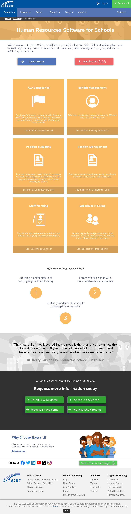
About (82, 12)
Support (55, 12)
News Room (69, 483)
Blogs (69, 12)
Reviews (25, 12)
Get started (121, 3)
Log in (102, 3)
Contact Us (112, 479)
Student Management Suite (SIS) (42, 479)
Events (39, 12)
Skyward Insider (115, 487)
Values (93, 483)
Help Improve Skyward (74, 494)
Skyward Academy (116, 494)
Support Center (114, 483)
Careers (94, 479)
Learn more (18, 451)
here (55, 506)
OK (66, 511)
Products (9, 12)
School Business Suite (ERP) (40, 483)
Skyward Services (35, 487)
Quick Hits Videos (115, 491)
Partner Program (35, 491)
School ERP (17, 18)
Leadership (95, 487)
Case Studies (69, 487)
